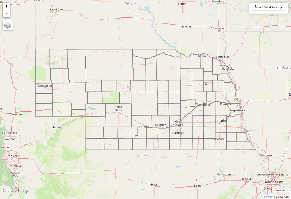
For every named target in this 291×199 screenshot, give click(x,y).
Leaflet (268, 196)
